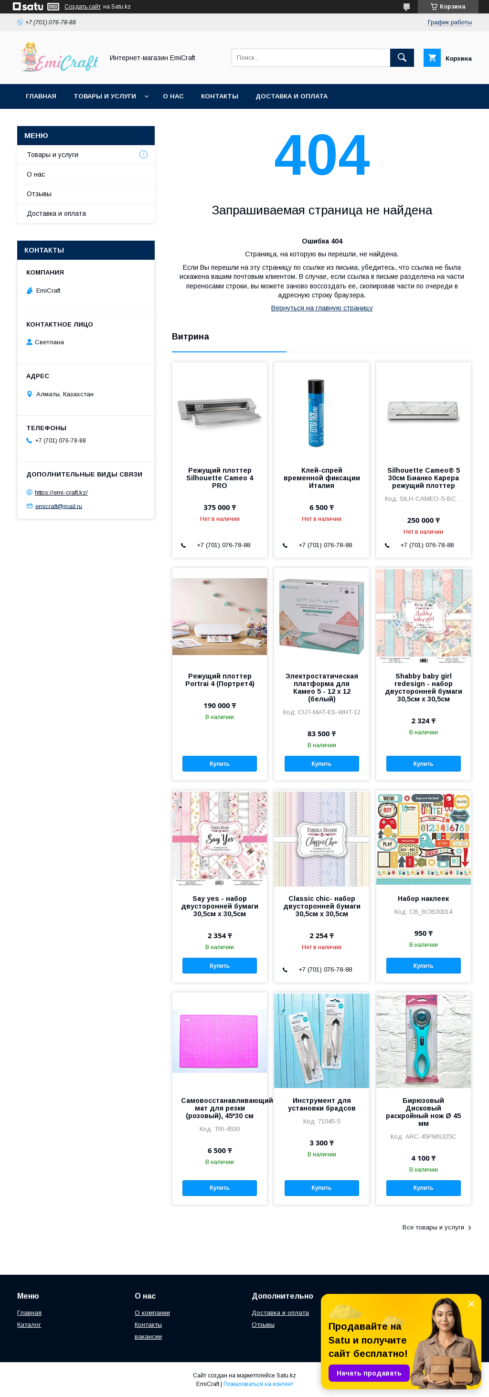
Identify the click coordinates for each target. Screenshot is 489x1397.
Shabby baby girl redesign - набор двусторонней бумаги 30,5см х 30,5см (423, 687)
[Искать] (402, 58)
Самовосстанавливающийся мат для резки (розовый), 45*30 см (219, 1108)
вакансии (148, 1336)
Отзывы (39, 194)
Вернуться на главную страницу (322, 308)
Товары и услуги (105, 96)
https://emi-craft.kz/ (61, 492)
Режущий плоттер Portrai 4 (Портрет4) (220, 680)
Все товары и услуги (433, 1227)
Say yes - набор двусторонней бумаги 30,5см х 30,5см (219, 906)
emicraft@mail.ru (58, 505)
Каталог (29, 1324)
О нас (173, 96)
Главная (41, 96)
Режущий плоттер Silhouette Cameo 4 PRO (219, 477)
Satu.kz (286, 1375)
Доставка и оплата (291, 96)
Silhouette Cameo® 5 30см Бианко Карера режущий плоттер (423, 477)
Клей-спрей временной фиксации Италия (322, 477)
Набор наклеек (423, 898)
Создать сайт (82, 6)
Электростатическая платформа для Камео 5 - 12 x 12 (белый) (322, 687)
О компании (152, 1312)
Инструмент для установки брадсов (322, 1104)
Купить (220, 764)
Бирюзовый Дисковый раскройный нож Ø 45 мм (423, 1112)
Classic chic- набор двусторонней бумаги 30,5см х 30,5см (322, 906)
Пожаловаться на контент (258, 1384)
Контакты (219, 96)
